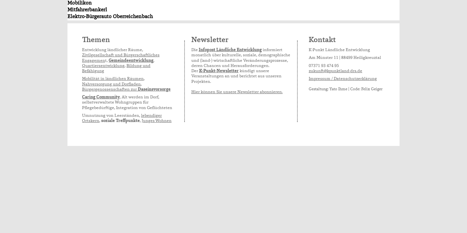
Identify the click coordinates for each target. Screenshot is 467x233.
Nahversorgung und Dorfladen (111, 85)
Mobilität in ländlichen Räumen (113, 79)
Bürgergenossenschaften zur (126, 90)
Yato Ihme (338, 89)
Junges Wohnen (157, 121)
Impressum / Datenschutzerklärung (343, 79)
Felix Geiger (372, 89)
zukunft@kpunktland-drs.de (335, 71)
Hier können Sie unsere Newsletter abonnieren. (237, 92)
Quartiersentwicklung (103, 66)
